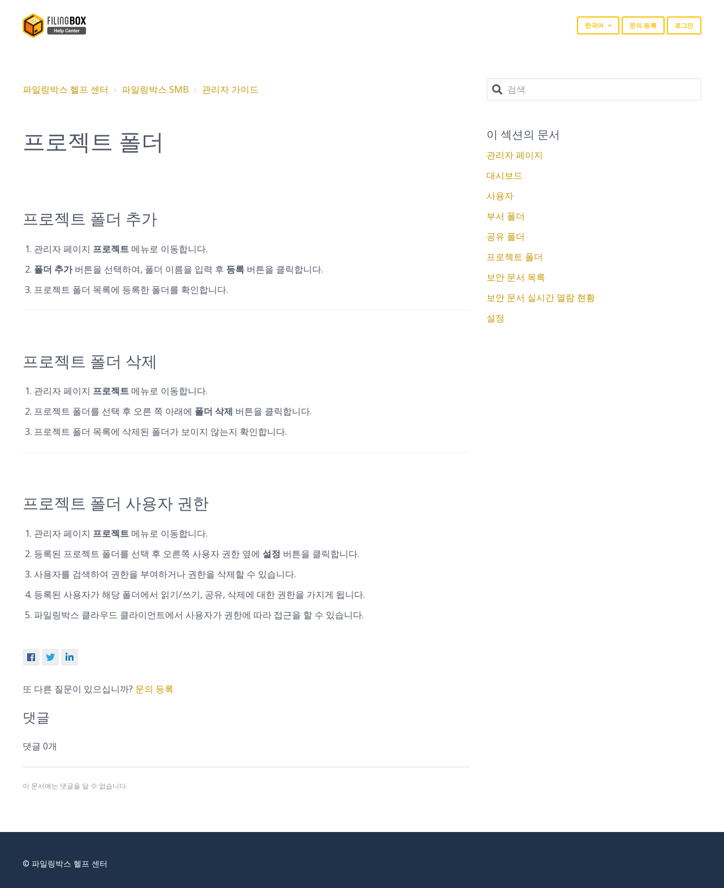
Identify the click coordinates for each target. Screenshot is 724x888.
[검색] (593, 89)
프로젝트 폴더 (514, 257)
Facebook (31, 657)
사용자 (500, 195)
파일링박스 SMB (155, 89)
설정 (495, 318)
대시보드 (504, 175)
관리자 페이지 (514, 155)
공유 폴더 (505, 236)
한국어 (595, 25)
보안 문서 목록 (515, 277)
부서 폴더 (505, 216)
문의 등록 (643, 25)
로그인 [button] (684, 25)
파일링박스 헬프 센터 (66, 89)
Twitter (50, 657)
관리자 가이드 (230, 89)
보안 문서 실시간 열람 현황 (540, 297)
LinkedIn (69, 657)
